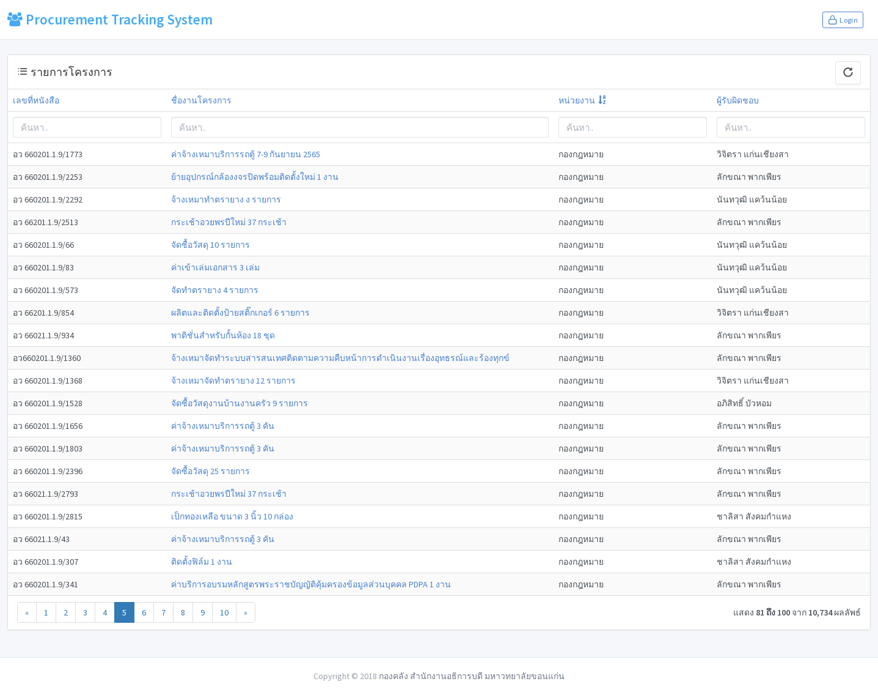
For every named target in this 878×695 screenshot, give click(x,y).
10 (224, 612)
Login (843, 19)
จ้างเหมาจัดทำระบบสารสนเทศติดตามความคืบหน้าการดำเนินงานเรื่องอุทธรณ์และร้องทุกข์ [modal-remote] (340, 357)
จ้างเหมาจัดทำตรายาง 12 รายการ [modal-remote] (233, 380)
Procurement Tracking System (110, 19)
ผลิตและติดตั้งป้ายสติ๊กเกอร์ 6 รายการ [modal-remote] (240, 312)
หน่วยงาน (576, 100)
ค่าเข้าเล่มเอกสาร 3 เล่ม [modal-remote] (215, 267)
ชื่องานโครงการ (201, 100)
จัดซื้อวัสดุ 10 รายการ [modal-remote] (210, 244)
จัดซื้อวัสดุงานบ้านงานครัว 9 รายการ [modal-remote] (239, 403)
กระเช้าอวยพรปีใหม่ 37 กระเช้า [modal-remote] (229, 222)
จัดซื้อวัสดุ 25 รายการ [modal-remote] (210, 471)
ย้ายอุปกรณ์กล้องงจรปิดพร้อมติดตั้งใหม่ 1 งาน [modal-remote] (254, 176)
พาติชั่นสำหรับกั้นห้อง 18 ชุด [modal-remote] (223, 335)
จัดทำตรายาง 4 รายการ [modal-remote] (214, 289)
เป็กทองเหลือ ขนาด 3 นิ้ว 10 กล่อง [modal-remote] (232, 516)
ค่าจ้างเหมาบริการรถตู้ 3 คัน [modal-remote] (222, 425)
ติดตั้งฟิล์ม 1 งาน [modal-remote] (201, 561)
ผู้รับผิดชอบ (738, 100)
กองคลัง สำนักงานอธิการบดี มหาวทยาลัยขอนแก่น (472, 676)
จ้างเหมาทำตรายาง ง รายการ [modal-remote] (226, 199)
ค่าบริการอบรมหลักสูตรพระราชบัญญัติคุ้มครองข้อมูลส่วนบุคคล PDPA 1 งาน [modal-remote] (311, 584)
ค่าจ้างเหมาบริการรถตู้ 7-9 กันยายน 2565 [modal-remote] (245, 154)
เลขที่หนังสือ (36, 100)
